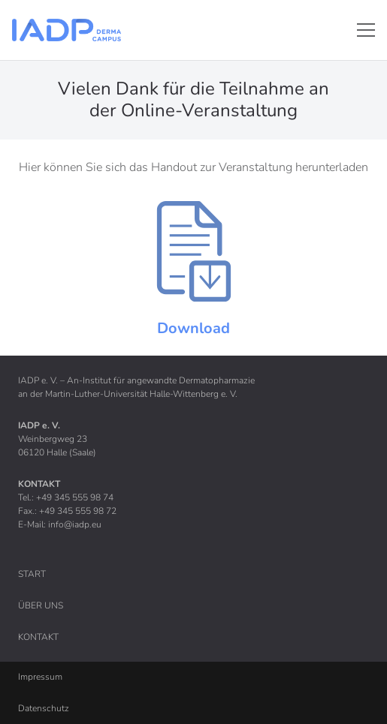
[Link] (66, 30)
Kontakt (38, 637)
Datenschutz (43, 708)
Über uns (40, 605)
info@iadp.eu (74, 524)
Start (32, 574)
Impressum (40, 677)
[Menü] (366, 30)
